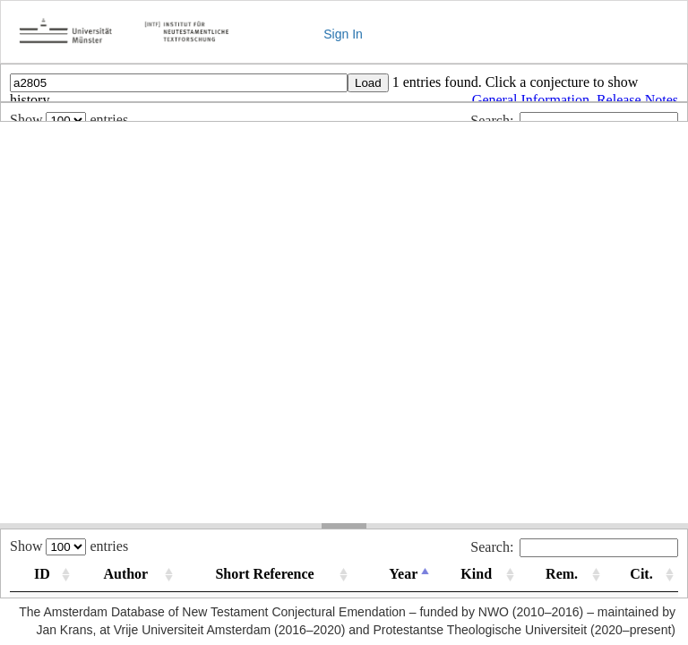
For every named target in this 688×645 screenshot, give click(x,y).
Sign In (343, 34)
